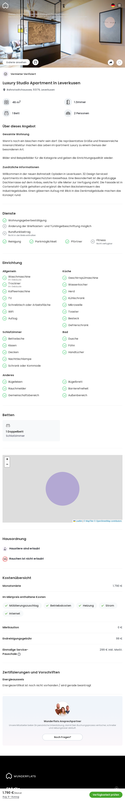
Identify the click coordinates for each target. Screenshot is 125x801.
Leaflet (77, 521)
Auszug (15, 796)
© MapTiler (88, 521)
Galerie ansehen (16, 62)
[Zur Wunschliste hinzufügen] (119, 62)
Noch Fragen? (62, 737)
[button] (7, 459)
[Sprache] (113, 5)
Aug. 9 (6, 796)
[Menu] (119, 5)
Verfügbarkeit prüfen (106, 794)
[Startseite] (5, 5)
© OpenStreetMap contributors (108, 521)
